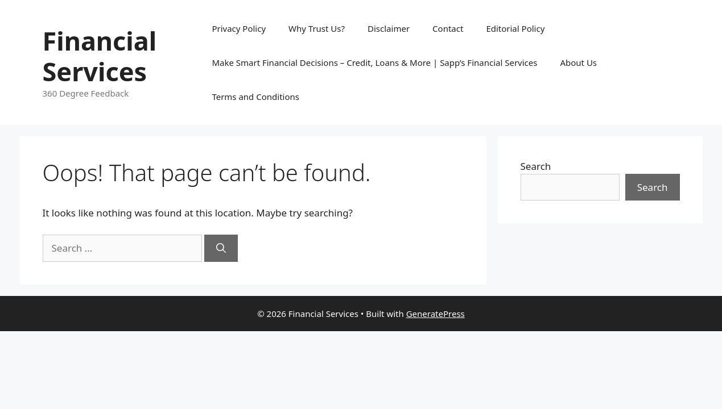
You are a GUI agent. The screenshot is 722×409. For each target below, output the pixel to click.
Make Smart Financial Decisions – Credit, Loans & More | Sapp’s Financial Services (374, 62)
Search (536, 166)
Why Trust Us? (316, 28)
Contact (447, 28)
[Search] (221, 248)
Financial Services (100, 56)
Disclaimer (389, 28)
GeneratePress (435, 313)
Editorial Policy (515, 28)
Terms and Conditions (255, 96)
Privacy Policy (239, 28)
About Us (578, 62)
